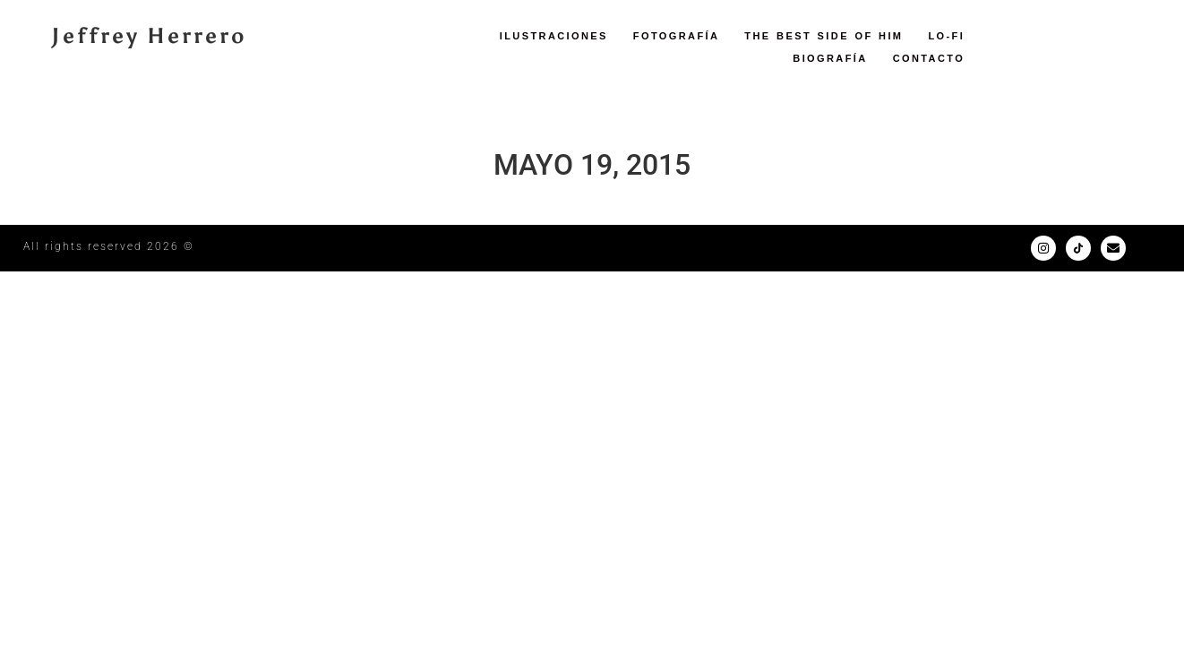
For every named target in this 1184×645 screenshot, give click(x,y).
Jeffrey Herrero (149, 35)
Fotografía (676, 35)
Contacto (929, 58)
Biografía (830, 58)
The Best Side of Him (823, 35)
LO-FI (946, 35)
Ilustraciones (554, 35)
